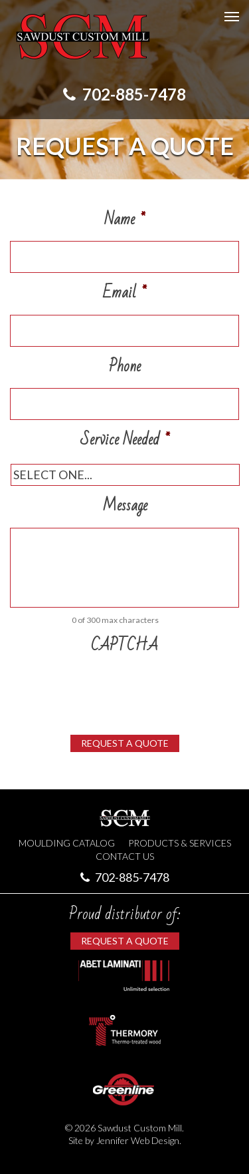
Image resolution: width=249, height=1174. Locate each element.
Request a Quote (125, 743)
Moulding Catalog (67, 843)
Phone (125, 367)
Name (124, 220)
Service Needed (124, 440)
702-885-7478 (124, 94)
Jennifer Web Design (137, 1140)
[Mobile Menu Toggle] (231, 16)
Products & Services (179, 843)
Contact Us (125, 856)
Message (124, 506)
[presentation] (111, 687)
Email (124, 293)
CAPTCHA (124, 646)
